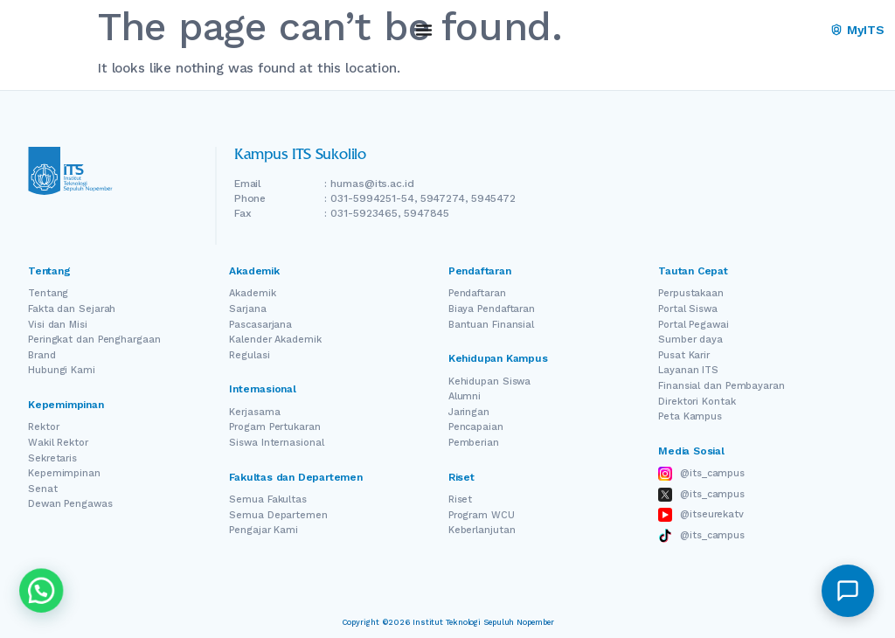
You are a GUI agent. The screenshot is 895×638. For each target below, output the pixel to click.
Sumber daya (690, 339)
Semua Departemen (278, 515)
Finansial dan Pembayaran (721, 386)
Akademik (252, 293)
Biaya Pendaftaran (491, 309)
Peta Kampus (690, 416)
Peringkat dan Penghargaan (94, 339)
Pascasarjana (260, 324)
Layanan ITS (688, 370)
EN (757, 30)
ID (806, 30)
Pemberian (473, 442)
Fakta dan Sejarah (71, 309)
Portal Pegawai (693, 324)
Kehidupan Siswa (489, 381)
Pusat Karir (684, 355)
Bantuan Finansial (491, 324)
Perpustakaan (691, 293)
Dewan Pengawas (70, 504)
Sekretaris (52, 458)
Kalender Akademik (275, 339)
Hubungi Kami (61, 370)
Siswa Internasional (276, 442)
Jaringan (468, 412)
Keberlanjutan (482, 530)
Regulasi (249, 355)
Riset (460, 499)
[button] (848, 591)
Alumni (464, 396)
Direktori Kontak (696, 401)
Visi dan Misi (57, 324)
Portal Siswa (688, 309)
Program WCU (481, 515)
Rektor (43, 427)
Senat (43, 489)
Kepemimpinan (64, 473)
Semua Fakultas (268, 499)
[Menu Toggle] (424, 29)
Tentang (48, 293)
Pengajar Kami (263, 530)
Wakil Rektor (58, 442)
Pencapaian (475, 427)
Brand (42, 355)
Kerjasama (254, 412)
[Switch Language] (782, 30)
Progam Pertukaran (274, 427)
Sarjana (247, 309)
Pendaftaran (477, 293)
